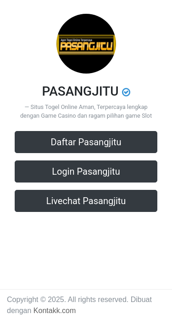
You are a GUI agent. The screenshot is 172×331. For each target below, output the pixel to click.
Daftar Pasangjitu (85, 142)
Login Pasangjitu (86, 171)
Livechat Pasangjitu (86, 200)
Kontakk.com (54, 310)
